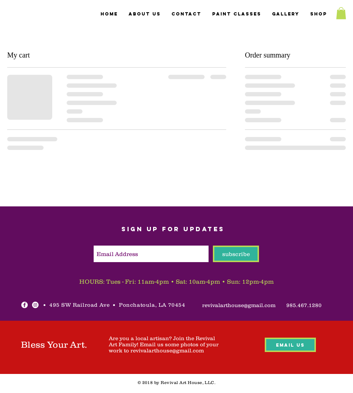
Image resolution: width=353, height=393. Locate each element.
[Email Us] (290, 345)
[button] (341, 13)
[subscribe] (236, 254)
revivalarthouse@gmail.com (167, 350)
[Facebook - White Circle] (24, 305)
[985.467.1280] (304, 305)
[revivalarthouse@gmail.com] (239, 305)
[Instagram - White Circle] (35, 305)
